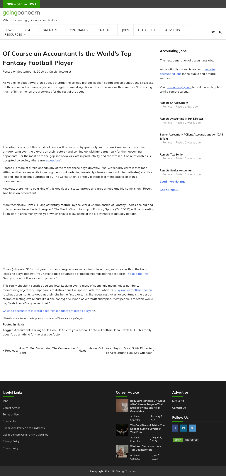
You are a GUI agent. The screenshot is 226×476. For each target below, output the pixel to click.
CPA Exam (77, 30)
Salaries (50, 30)
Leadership (147, 30)
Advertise (173, 30)
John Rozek (121, 330)
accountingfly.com (179, 87)
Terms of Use (11, 414)
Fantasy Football (100, 330)
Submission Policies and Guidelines (24, 428)
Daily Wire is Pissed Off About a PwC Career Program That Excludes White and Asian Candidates (147, 406)
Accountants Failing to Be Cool (35, 330)
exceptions (52, 160)
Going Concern (126, 471)
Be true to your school (73, 330)
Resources (13, 34)
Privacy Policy (11, 441)
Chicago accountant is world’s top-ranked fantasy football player (48, 311)
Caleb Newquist (60, 71)
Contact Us (9, 421)
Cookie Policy (11, 448)
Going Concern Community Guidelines (25, 434)
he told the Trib (138, 273)
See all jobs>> (169, 190)
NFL (133, 330)
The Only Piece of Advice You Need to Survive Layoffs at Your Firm (147, 429)
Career (103, 30)
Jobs (125, 30)
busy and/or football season (133, 290)
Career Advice (11, 408)
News (21, 324)
